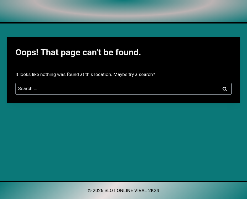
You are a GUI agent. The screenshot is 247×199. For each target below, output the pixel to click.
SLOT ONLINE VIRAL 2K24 (131, 190)
